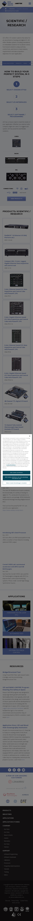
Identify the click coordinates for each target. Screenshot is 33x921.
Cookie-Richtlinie (11, 465)
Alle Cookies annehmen (16, 472)
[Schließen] (30, 436)
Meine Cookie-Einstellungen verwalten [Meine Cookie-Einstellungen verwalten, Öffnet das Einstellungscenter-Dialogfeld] (16, 483)
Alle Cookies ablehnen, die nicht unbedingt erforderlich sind (16, 477)
